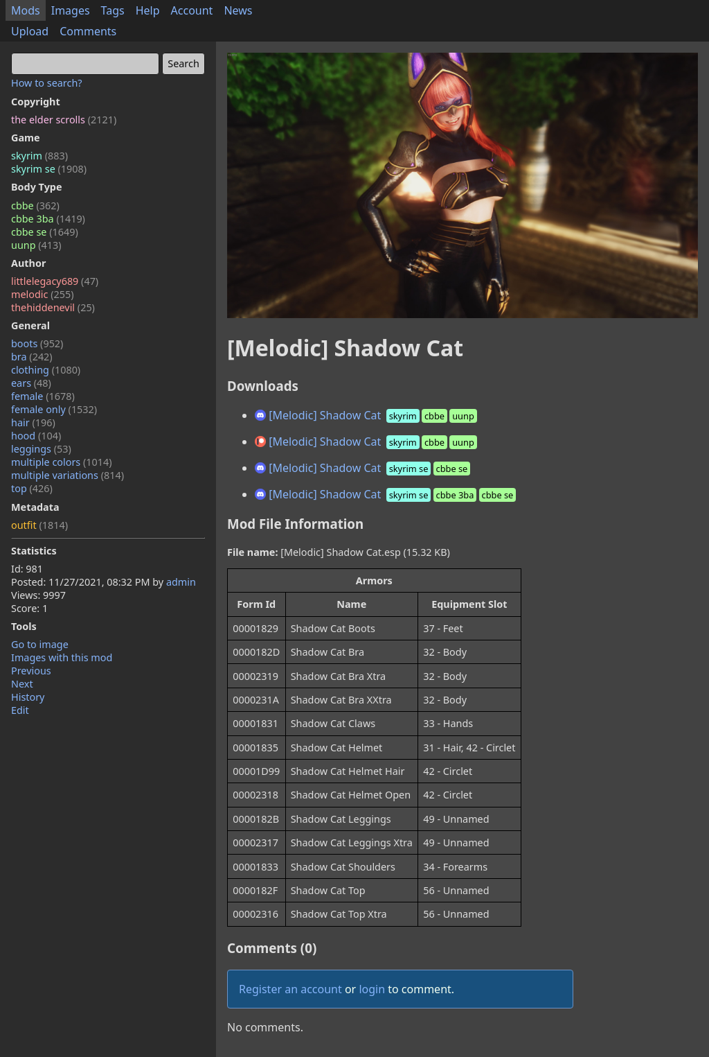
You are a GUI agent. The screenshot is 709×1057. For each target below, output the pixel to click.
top (32, 488)
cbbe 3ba (48, 218)
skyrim (39, 155)
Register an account (290, 989)
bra (32, 356)
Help (148, 10)
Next (22, 683)
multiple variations (67, 475)
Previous (31, 670)
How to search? (46, 82)
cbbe (35, 205)
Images (70, 10)
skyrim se (49, 168)
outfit (39, 525)
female (43, 396)
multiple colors (61, 462)
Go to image (40, 644)
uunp (36, 245)
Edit (20, 710)
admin (181, 581)
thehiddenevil (53, 307)
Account (192, 10)
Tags (113, 10)
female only (54, 409)
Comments (88, 31)
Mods (25, 10)
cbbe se (44, 231)
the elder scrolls (63, 119)
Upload (29, 31)
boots (37, 343)
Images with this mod (61, 657)
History (27, 697)
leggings (41, 448)
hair (33, 422)
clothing (45, 369)
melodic (42, 294)
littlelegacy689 (54, 281)
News (238, 10)
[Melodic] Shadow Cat (367, 415)
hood (36, 435)
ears (31, 383)
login (372, 989)
